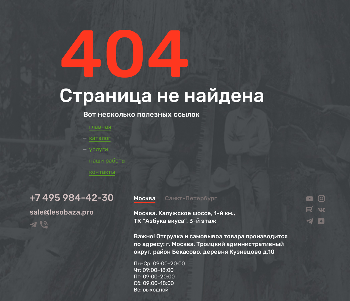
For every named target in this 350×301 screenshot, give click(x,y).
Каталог (100, 138)
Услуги (98, 149)
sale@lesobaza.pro (62, 212)
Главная (100, 126)
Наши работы (107, 160)
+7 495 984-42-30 (72, 197)
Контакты (102, 171)
